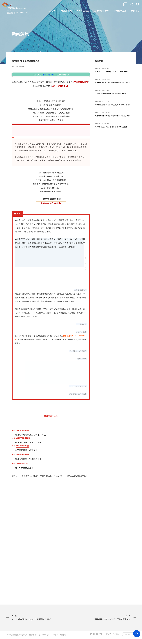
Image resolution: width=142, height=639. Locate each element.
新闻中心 (135, 11)
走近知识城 (66, 11)
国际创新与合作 (101, 11)
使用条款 (116, 634)
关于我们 (52, 11)
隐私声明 (108, 634)
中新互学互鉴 (120, 11)
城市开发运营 (82, 11)
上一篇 (32, 617)
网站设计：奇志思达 (59, 635)
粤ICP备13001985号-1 (42, 635)
